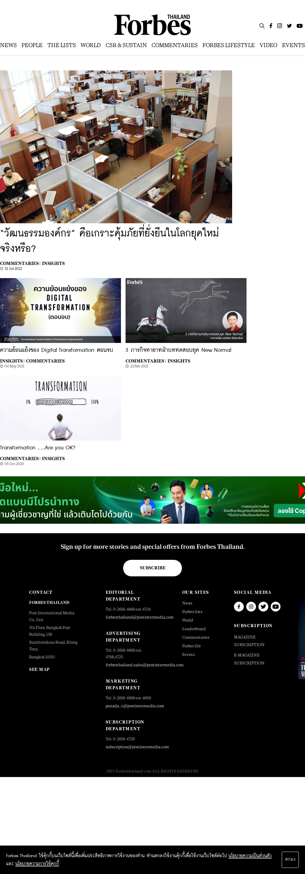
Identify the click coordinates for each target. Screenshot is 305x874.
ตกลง (290, 859)
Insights (53, 263)
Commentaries (45, 360)
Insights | (12, 360)
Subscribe (152, 567)
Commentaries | (20, 263)
